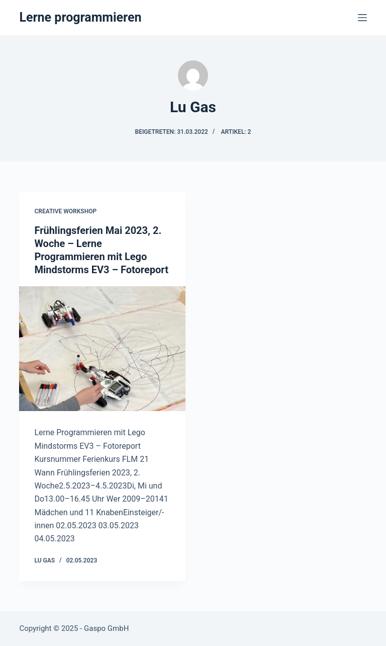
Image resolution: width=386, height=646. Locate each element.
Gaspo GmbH (106, 628)
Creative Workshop (65, 211)
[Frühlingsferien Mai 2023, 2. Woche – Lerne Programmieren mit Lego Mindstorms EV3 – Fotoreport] (102, 348)
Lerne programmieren (80, 17)
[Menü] (362, 17)
